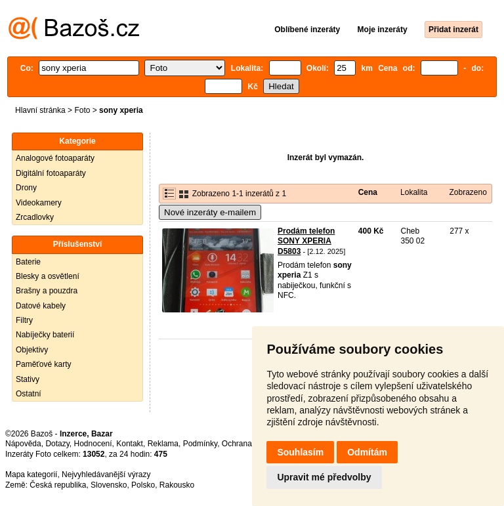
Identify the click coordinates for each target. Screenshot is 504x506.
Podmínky (200, 443)
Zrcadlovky (35, 217)
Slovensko (109, 485)
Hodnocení (93, 443)
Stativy (27, 379)
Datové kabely (41, 305)
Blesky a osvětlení (47, 276)
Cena (367, 192)
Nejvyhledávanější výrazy (106, 474)
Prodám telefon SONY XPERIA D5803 (306, 241)
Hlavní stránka (40, 110)
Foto (82, 110)
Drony (26, 187)
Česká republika (58, 485)
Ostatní (28, 393)
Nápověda (23, 443)
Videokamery (39, 202)
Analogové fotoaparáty (55, 158)
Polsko (143, 485)
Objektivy (32, 349)
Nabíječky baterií (45, 334)
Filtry (24, 320)
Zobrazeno (467, 192)
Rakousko (176, 485)
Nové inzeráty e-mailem (210, 212)
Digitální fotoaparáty (51, 173)
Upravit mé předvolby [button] (324, 477)
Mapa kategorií (31, 474)
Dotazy (57, 443)
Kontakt (129, 443)
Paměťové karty (44, 364)
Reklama (163, 443)
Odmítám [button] (367, 452)
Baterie (28, 261)
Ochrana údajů (248, 443)
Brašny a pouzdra (46, 290)
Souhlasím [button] (300, 452)
